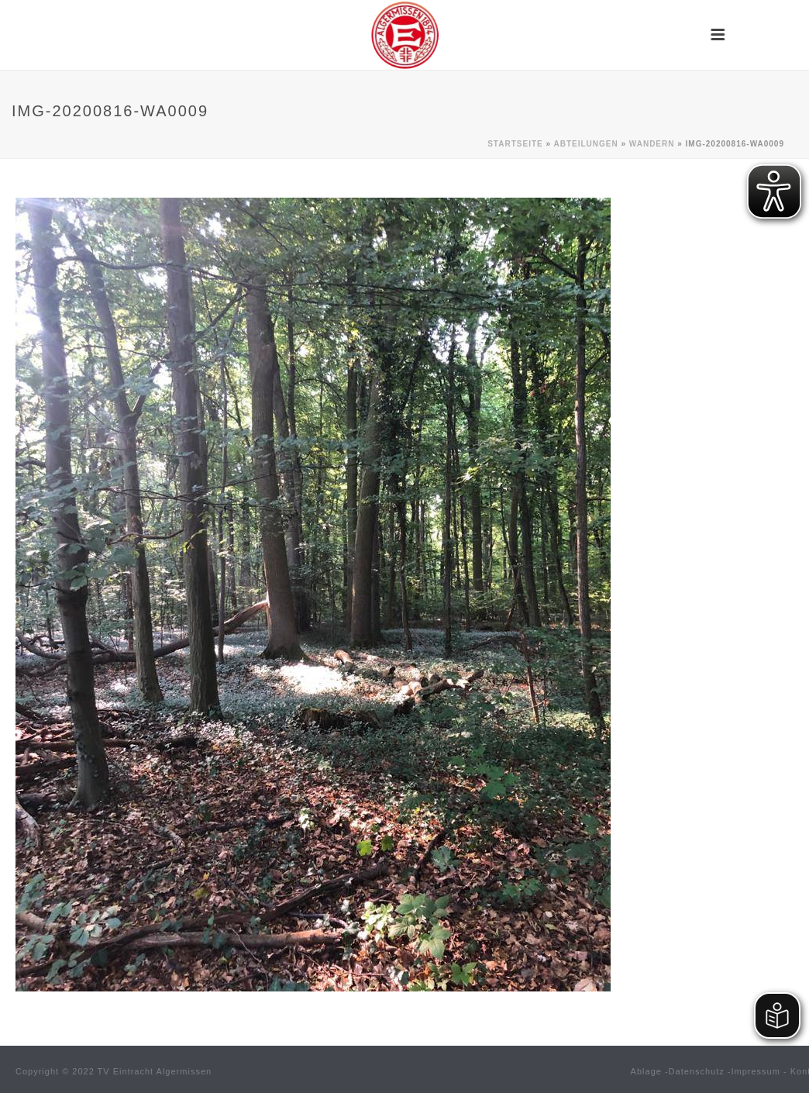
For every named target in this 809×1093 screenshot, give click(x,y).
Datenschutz (697, 1071)
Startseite (514, 144)
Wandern (652, 144)
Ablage (646, 1071)
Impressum (756, 1071)
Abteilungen (585, 144)
